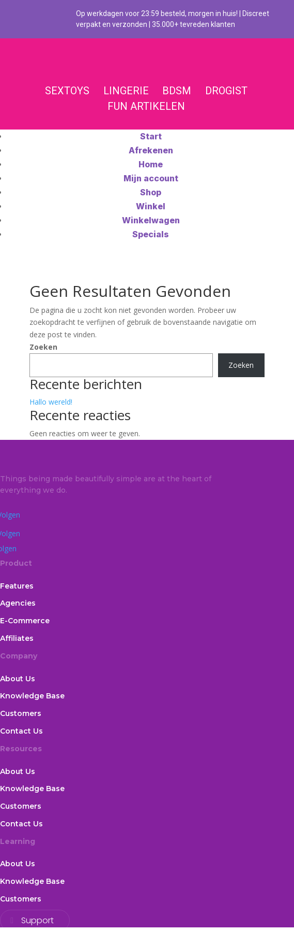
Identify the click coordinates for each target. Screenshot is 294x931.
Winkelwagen (151, 220)
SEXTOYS (67, 90)
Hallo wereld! (50, 402)
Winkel (150, 206)
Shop (150, 192)
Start (151, 136)
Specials (150, 234)
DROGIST (226, 90)
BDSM (176, 90)
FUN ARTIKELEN (146, 106)
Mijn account (150, 178)
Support (37, 920)
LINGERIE (126, 90)
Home (150, 164)
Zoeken (43, 347)
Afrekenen (151, 150)
